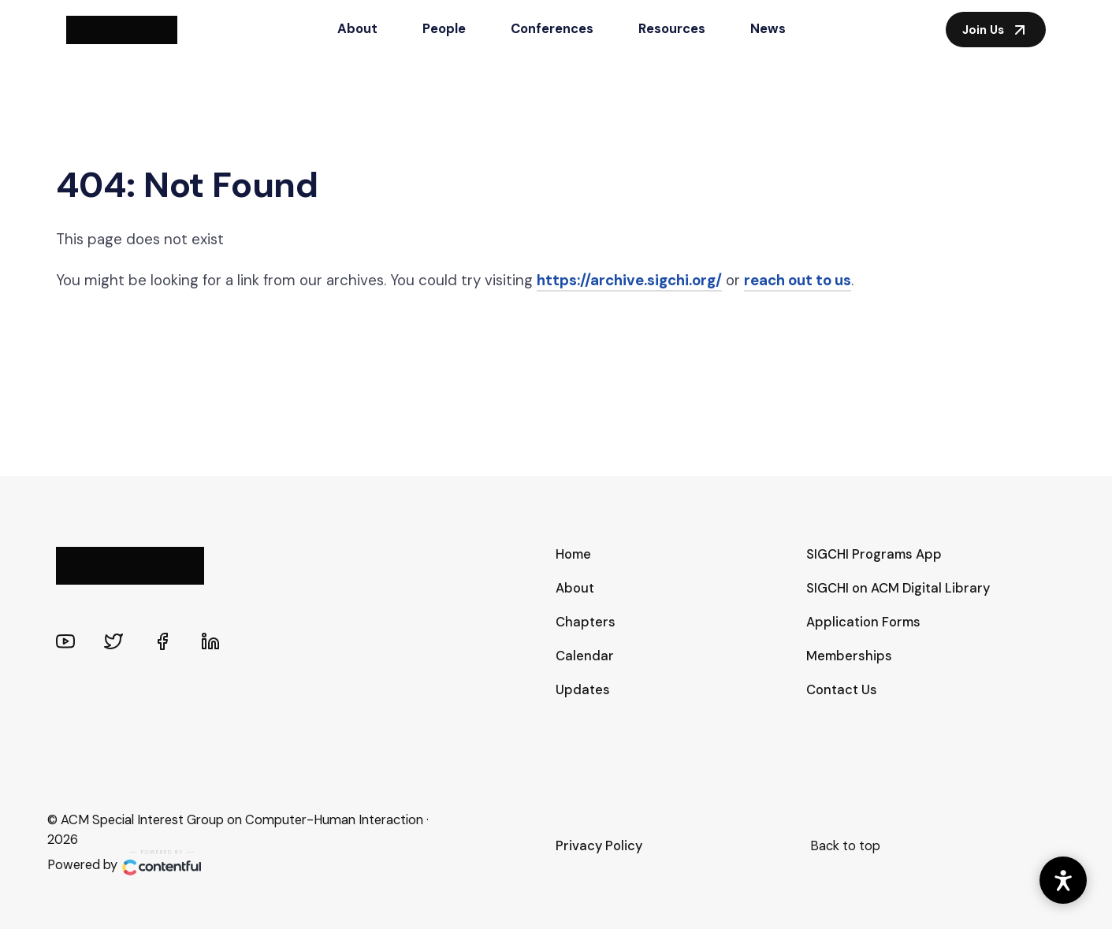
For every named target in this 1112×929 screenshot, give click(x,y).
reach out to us (797, 280)
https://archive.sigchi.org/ (629, 280)
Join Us (995, 29)
